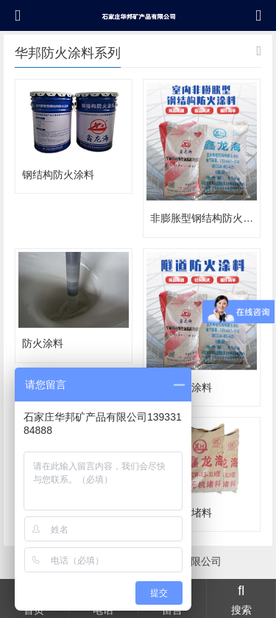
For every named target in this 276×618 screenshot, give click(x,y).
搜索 (241, 598)
